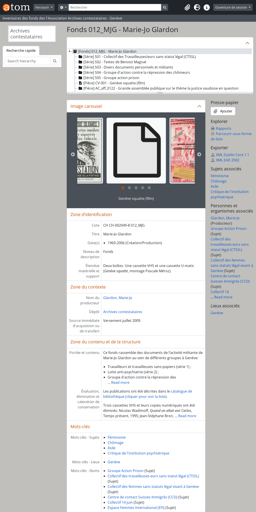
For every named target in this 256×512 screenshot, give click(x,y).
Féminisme (117, 437)
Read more (120, 382)
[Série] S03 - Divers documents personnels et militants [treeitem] (125, 67)
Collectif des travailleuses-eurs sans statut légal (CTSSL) (153, 476)
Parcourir (42, 7)
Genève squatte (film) (136, 198)
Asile (111, 447)
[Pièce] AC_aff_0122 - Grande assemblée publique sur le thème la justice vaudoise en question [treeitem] (158, 88)
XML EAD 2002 (225, 160)
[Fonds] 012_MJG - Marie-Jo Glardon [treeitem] (104, 51)
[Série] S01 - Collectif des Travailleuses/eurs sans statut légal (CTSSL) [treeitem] (137, 56)
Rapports (221, 128)
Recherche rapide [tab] (21, 50)
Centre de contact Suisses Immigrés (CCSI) (142, 497)
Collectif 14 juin (120, 502)
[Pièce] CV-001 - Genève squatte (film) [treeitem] (111, 83)
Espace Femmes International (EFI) (136, 507)
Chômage (115, 442)
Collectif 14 (220, 291)
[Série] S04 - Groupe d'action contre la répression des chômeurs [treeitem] (134, 72)
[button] (187, 7)
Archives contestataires (122, 311)
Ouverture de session (231, 7)
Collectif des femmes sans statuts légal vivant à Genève (153, 486)
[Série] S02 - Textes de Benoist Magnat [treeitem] (112, 62)
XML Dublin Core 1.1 (230, 154)
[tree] (160, 71)
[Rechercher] (114, 7)
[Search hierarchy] (27, 61)
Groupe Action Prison (126, 470)
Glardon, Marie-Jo (117, 297)
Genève (114, 462)
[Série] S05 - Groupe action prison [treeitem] (108, 77)
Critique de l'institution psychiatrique (138, 453)
